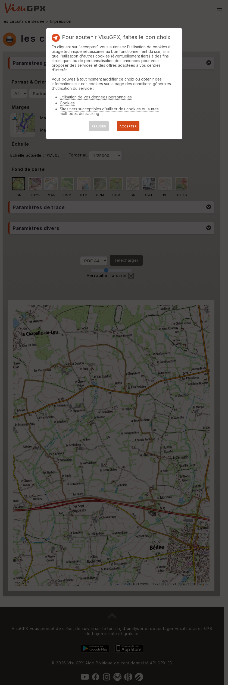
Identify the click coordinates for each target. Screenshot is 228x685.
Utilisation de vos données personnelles (96, 97)
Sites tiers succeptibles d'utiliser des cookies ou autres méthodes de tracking (109, 111)
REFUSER (99, 126)
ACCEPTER (128, 126)
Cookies (67, 103)
